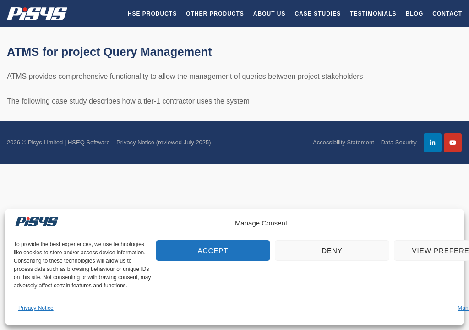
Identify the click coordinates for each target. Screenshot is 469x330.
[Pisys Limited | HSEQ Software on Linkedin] (433, 142)
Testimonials (373, 14)
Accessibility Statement (343, 142)
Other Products (215, 14)
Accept (213, 250)
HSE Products (152, 14)
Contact (447, 14)
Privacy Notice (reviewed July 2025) (163, 142)
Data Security (399, 142)
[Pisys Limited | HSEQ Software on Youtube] (453, 142)
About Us (269, 14)
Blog (415, 14)
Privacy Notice (36, 308)
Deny (332, 250)
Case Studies (318, 14)
